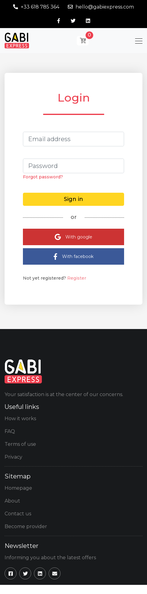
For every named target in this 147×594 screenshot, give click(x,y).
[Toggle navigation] (136, 40)
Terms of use (20, 444)
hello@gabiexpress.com (104, 7)
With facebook (73, 256)
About (12, 501)
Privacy (13, 457)
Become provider (26, 526)
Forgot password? (43, 177)
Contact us (18, 514)
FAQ (10, 431)
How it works (20, 418)
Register (76, 278)
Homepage (18, 488)
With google (73, 237)
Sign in (73, 199)
